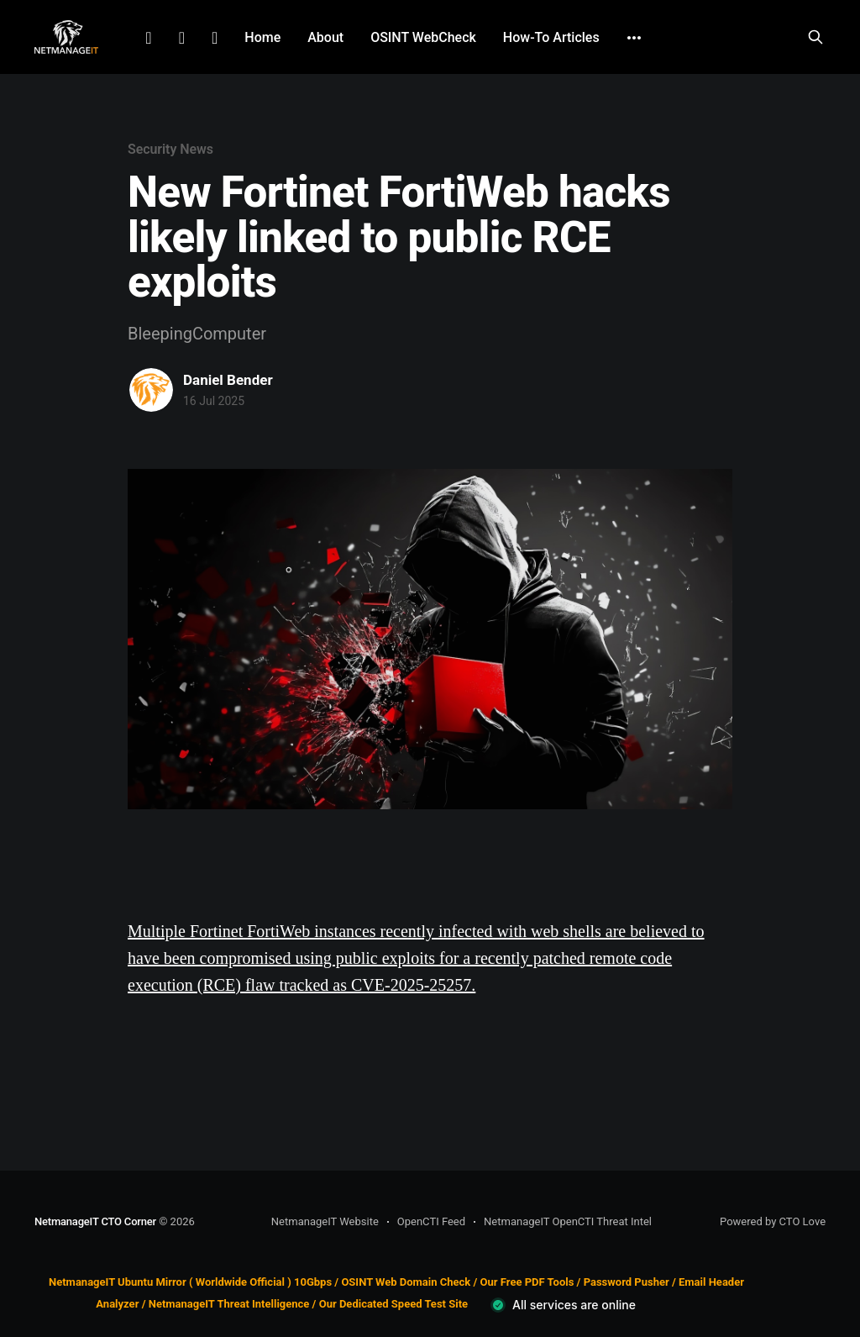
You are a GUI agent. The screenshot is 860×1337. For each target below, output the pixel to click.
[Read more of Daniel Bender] (151, 389)
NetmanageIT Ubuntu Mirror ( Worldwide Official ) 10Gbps (190, 1282)
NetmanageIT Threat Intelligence (229, 1304)
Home (262, 37)
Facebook (182, 38)
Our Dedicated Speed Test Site (393, 1304)
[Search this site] (815, 37)
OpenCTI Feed (431, 1221)
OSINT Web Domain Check (405, 1282)
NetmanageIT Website (325, 1221)
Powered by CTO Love (773, 1221)
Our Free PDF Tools (527, 1282)
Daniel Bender (228, 379)
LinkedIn (148, 38)
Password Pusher (626, 1282)
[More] (634, 37)
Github (215, 38)
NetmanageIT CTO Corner (95, 1221)
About (325, 37)
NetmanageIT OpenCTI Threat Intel (568, 1221)
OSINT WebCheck (423, 37)
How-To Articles (551, 37)
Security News (170, 149)
